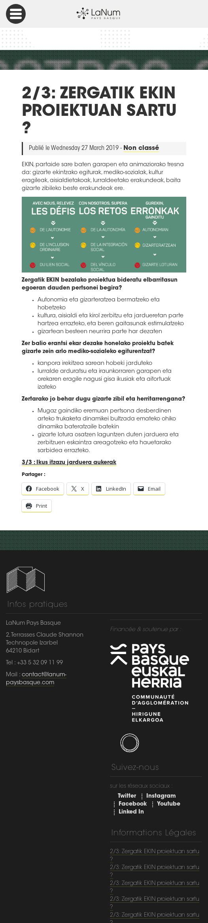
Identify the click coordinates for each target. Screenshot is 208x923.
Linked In (131, 812)
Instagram (161, 796)
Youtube (168, 804)
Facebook (133, 804)
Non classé (141, 148)
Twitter (127, 796)
